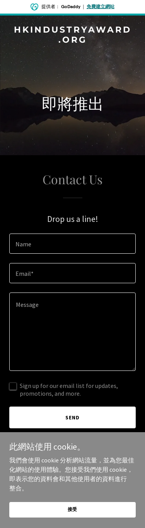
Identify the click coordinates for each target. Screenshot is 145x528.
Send (72, 417)
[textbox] (72, 244)
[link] (72, 40)
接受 (73, 509)
